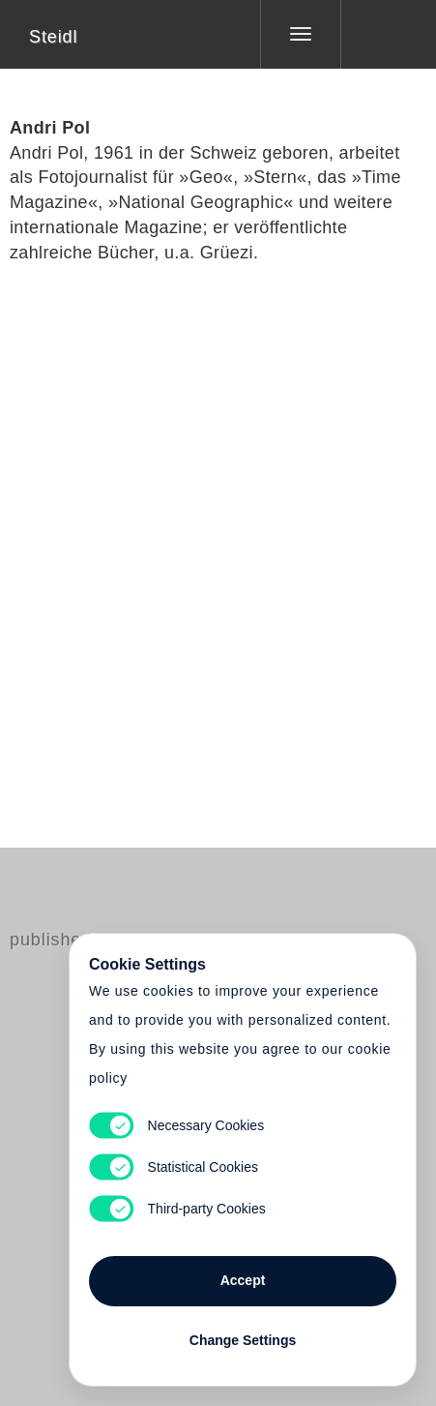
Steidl (53, 36)
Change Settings (242, 1340)
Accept (243, 1280)
